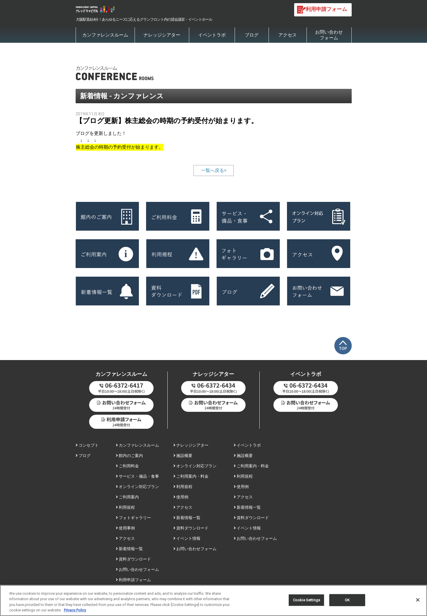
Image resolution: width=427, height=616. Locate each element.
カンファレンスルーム (105, 35)
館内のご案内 (129, 455)
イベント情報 (186, 538)
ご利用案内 (127, 497)
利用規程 (125, 507)
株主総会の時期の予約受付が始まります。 (119, 147)
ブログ (252, 35)
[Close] (417, 602)
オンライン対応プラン (137, 486)
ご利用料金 (127, 466)
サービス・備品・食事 (137, 476)
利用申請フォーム (133, 579)
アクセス (287, 35)
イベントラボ (212, 35)
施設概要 (182, 455)
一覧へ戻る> (213, 170)
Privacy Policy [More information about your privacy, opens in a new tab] (75, 612)
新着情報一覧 (129, 548)
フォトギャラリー (133, 517)
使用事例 (125, 528)
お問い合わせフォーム (329, 35)
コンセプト (87, 445)
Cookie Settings (306, 602)
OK (347, 602)
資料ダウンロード (133, 559)
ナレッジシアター (161, 35)
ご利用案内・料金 (190, 476)
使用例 (180, 497)
